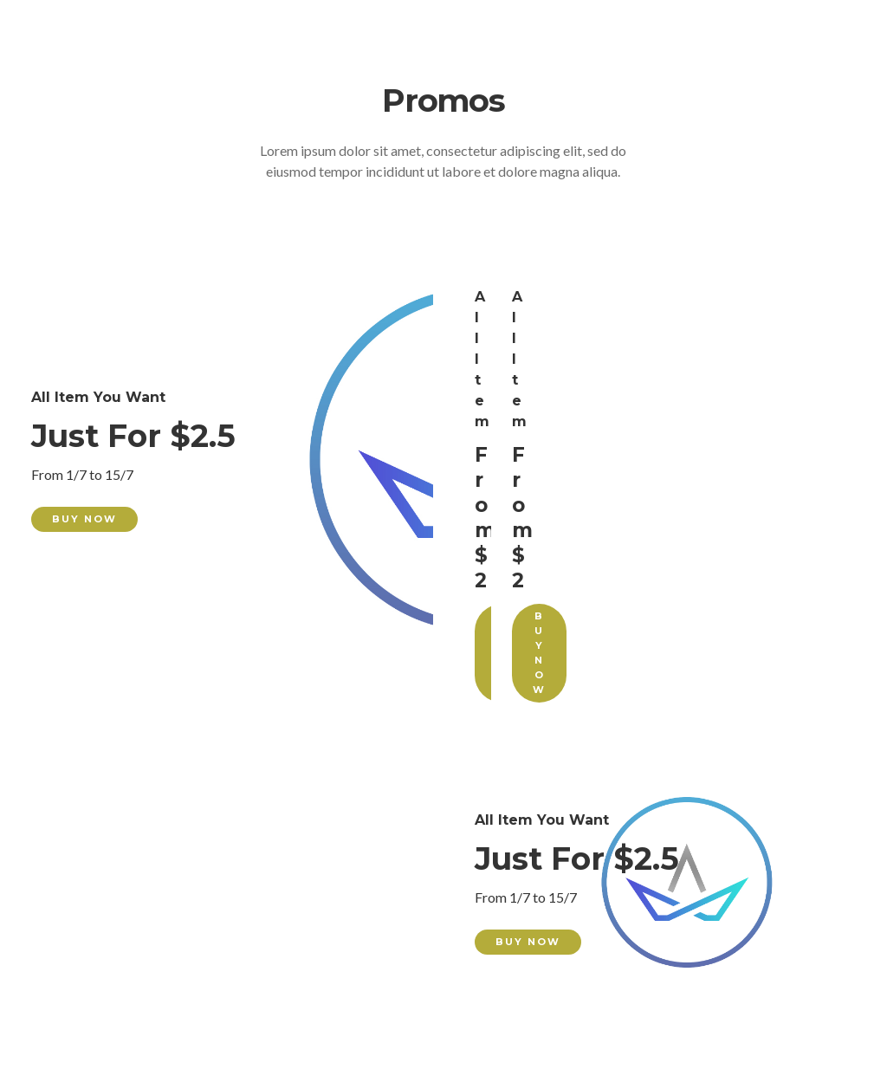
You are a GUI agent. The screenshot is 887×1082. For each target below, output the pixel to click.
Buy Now (84, 519)
